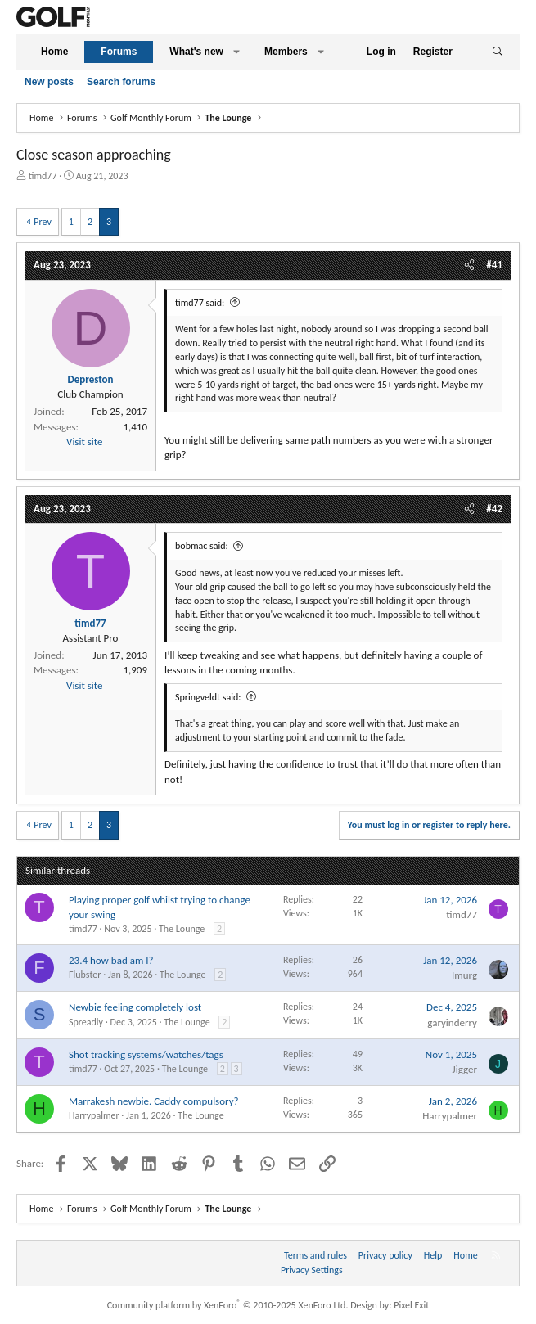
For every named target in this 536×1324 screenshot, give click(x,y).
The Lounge (182, 928)
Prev (43, 221)
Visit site (84, 441)
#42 (494, 508)
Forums (119, 51)
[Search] (497, 52)
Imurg (464, 975)
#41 (494, 265)
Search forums (121, 82)
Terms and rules (315, 1255)
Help (433, 1255)
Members (286, 51)
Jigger (465, 1069)
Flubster (85, 974)
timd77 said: (199, 302)
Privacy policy (385, 1255)
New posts (49, 82)
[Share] (469, 265)
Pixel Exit (411, 1305)
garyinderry (452, 1022)
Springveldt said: (208, 697)
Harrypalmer (94, 1115)
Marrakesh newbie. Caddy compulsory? (154, 1101)
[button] (236, 52)
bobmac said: (201, 546)
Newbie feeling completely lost (135, 1007)
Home (54, 51)
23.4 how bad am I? (111, 960)
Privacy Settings (312, 1270)
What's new (196, 51)
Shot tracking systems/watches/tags (146, 1054)
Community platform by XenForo (228, 1305)
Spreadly (86, 1022)
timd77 (43, 176)
